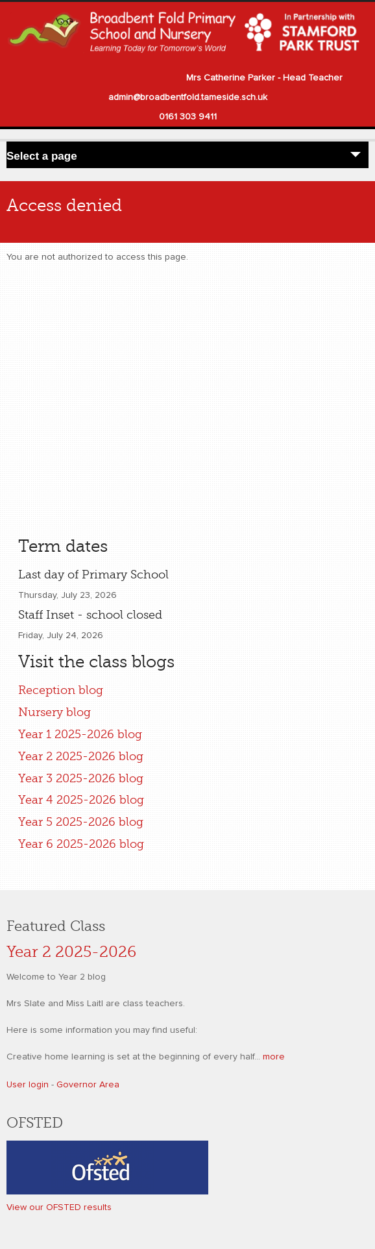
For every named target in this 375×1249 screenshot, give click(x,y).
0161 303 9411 (188, 116)
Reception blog (60, 690)
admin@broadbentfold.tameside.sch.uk (187, 97)
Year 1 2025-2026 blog (80, 734)
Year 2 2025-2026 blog (80, 756)
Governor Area (87, 1084)
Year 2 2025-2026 (71, 952)
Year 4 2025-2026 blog (81, 799)
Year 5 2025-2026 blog (80, 821)
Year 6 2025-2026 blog (81, 843)
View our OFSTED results (59, 1207)
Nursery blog (54, 712)
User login (27, 1084)
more (274, 1056)
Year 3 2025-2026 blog (80, 778)
